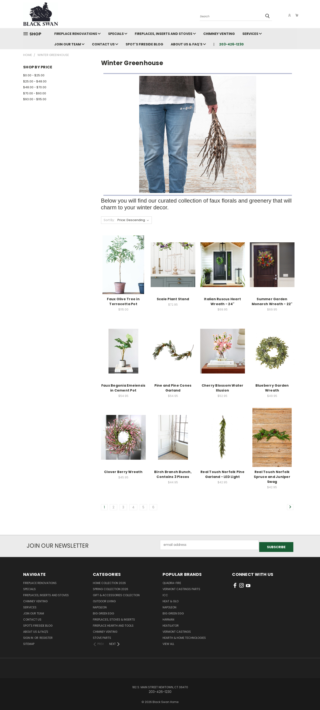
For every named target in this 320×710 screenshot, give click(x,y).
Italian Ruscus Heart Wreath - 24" (222, 301)
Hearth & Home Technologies (184, 636)
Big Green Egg (103, 611)
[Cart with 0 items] (295, 15)
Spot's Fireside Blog (144, 44)
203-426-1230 (231, 44)
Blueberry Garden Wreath (272, 388)
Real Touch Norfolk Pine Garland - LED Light (222, 474)
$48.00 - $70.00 (34, 87)
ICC (165, 593)
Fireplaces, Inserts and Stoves (165, 33)
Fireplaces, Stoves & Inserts (114, 617)
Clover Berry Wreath (123, 472)
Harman (168, 617)
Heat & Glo (170, 599)
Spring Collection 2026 (110, 587)
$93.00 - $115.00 (34, 99)
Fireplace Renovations (77, 33)
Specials (117, 33)
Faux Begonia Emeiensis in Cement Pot (123, 388)
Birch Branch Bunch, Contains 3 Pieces (173, 474)
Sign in (28, 636)
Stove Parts (102, 636)
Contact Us (105, 44)
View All (168, 642)
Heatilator (171, 623)
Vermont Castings (177, 630)
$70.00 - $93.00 (34, 93)
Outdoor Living (104, 599)
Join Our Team (69, 44)
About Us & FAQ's (188, 44)
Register (46, 636)
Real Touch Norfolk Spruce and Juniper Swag (272, 477)
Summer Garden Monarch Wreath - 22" (272, 301)
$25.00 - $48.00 (35, 81)
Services (252, 33)
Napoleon (100, 605)
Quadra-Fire (172, 581)
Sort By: (109, 220)
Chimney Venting (219, 33)
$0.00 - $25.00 (33, 75)
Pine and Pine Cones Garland (173, 388)
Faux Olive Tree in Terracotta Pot (123, 301)
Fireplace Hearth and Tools (113, 623)
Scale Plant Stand (173, 299)
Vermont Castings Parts (181, 587)
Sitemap (28, 642)
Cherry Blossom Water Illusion (223, 388)
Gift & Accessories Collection (116, 593)
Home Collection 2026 (109, 581)
